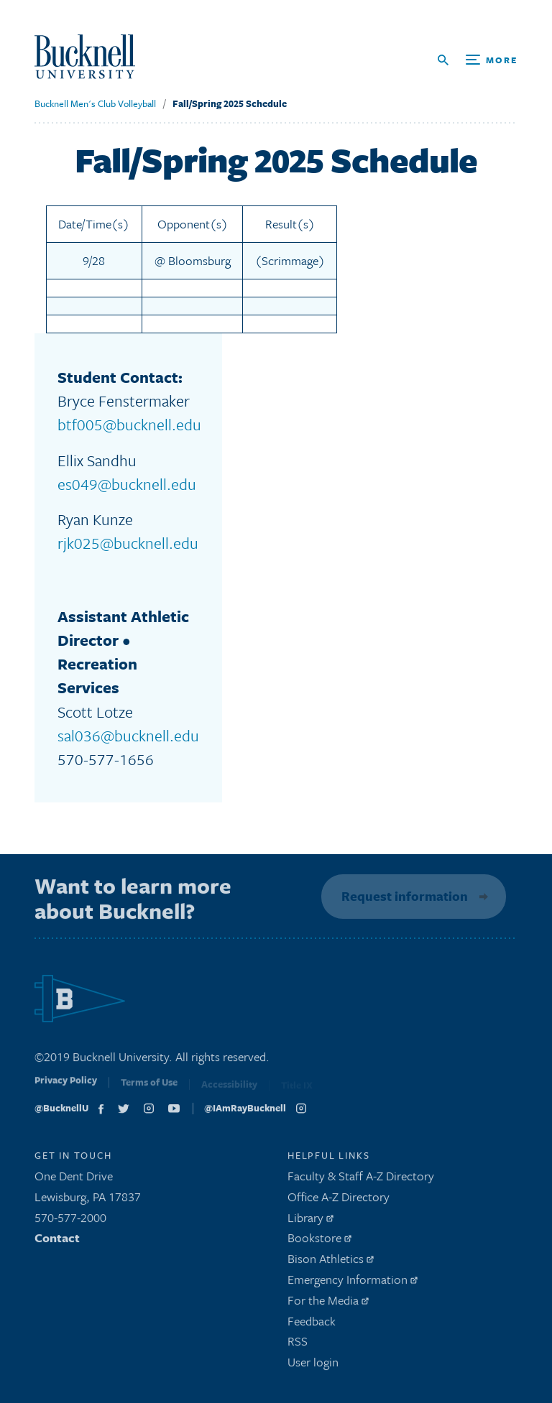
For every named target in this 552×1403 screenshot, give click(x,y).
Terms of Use (149, 1088)
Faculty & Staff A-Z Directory (361, 1179)
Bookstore (319, 1242)
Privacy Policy (65, 1087)
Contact (57, 1242)
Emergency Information (353, 1283)
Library (311, 1221)
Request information (402, 895)
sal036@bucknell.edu (128, 735)
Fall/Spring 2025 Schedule (229, 103)
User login (313, 1365)
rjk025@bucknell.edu (128, 543)
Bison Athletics (331, 1262)
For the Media (328, 1303)
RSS (298, 1345)
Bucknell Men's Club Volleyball (95, 103)
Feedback (312, 1324)
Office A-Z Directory (339, 1200)
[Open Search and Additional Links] (478, 60)
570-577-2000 (70, 1221)
